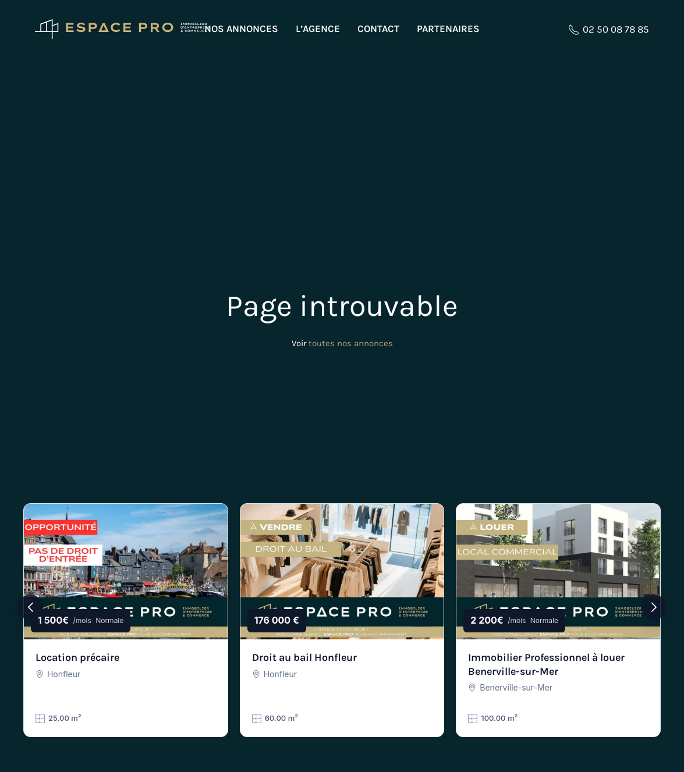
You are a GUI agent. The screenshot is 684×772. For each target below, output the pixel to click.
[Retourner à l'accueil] (122, 29)
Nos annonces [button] (241, 28)
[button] (30, 607)
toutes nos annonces (351, 343)
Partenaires (448, 28)
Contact (378, 28)
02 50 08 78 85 (608, 29)
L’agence (318, 28)
